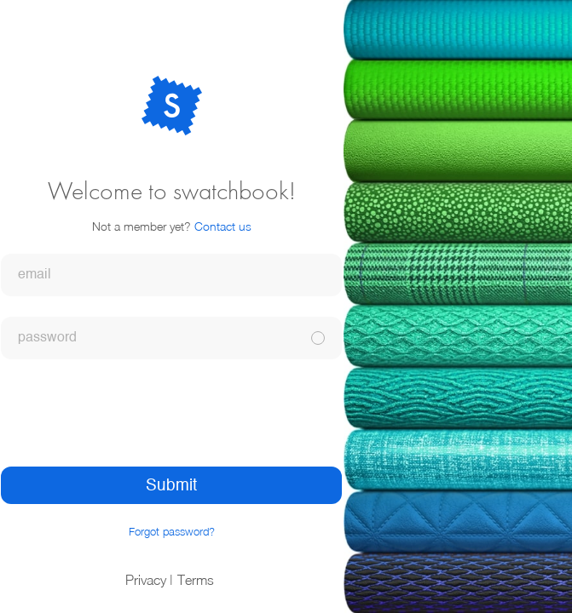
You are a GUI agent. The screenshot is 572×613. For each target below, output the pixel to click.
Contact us (222, 226)
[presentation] (171, 413)
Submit (171, 486)
